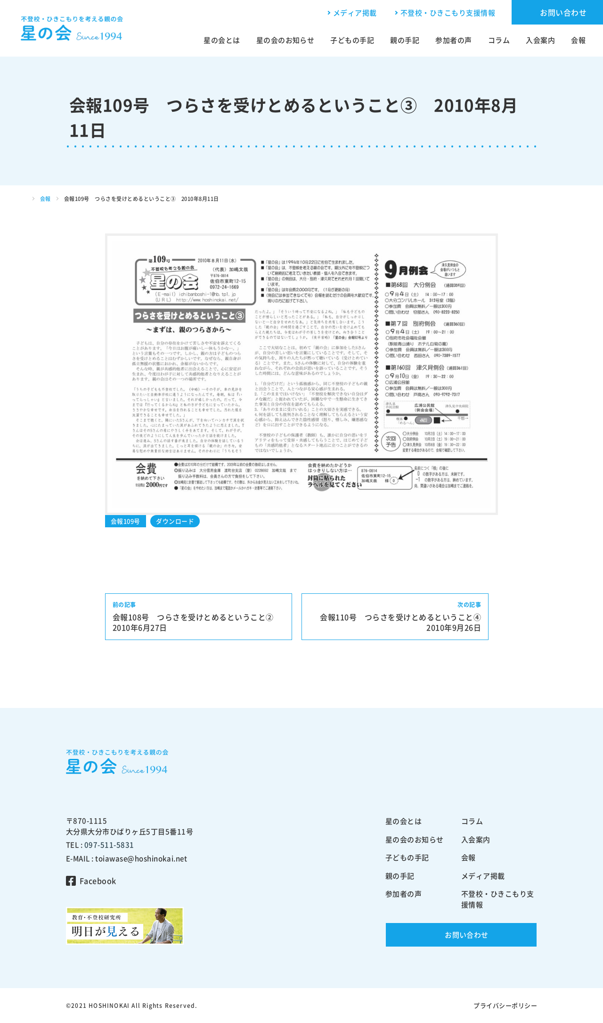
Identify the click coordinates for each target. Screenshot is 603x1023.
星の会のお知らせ (285, 40)
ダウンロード (175, 520)
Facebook (98, 880)
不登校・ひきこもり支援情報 (447, 13)
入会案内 (540, 40)
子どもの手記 (352, 40)
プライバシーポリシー (505, 1005)
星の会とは (222, 40)
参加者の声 (453, 40)
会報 (578, 40)
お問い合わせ (563, 12)
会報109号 (125, 520)
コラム (499, 40)
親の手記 (404, 40)
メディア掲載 (355, 13)
